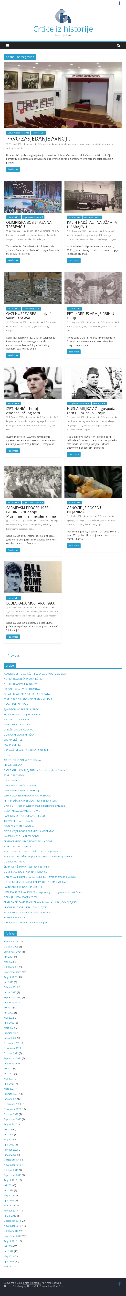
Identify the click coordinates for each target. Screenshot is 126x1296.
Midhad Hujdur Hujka (38, 615)
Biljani (82, 520)
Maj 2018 (9, 1256)
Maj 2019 (9, 1195)
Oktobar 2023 (11, 966)
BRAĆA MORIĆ (12, 780)
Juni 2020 (8, 1134)
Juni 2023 (8, 982)
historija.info (73, 239)
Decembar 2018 (12, 1220)
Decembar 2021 (12, 1043)
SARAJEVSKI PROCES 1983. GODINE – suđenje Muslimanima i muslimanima (31, 512)
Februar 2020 (11, 1149)
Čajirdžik (98, 235)
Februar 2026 (11, 941)
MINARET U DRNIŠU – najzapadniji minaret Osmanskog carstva (38, 856)
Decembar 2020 (12, 1104)
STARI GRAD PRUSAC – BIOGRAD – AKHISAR (28, 699)
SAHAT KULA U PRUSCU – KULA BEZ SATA (27, 694)
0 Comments (42, 144)
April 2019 (9, 1200)
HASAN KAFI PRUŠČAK (16, 704)
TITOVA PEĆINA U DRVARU (18, 821)
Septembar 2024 (12, 951)
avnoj (57, 144)
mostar (52, 615)
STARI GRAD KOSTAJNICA (18, 846)
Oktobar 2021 (11, 1053)
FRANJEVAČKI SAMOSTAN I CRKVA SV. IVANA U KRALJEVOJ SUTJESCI (40, 902)
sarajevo (10, 239)
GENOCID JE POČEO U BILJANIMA (85, 509)
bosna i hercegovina (81, 144)
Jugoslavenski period (33, 217)
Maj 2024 (9, 961)
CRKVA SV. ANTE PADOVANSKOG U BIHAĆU (27, 795)
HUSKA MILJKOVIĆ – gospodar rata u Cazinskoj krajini (92, 410)
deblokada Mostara (48, 611)
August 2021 (10, 1063)
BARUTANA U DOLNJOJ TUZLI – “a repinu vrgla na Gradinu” (35, 770)
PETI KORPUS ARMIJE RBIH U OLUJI (90, 315)
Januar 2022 (10, 1038)
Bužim (22, 425)
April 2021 (9, 1083)
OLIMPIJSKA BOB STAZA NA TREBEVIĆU (29, 224)
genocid (70, 524)
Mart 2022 (9, 1027)
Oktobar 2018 (11, 1230)
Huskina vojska (83, 429)
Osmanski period (92, 217)
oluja (69, 330)
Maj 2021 (9, 1078)
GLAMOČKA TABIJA (14, 861)
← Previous (12, 655)
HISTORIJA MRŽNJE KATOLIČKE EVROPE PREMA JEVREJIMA (35, 881)
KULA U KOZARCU (13, 765)
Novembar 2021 (12, 1048)
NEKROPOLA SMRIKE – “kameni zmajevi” (26, 922)
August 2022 (10, 1002)
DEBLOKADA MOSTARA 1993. (30, 603)
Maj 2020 (9, 1139)
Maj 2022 (9, 1017)
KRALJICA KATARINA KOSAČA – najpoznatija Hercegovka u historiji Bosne (43, 892)
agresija (78, 326)
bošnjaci (95, 421)
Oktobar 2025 (11, 946)
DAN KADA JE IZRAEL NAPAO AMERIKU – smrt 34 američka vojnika (40, 876)
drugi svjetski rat (99, 144)
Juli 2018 (8, 1246)
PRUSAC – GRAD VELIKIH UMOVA (22, 689)
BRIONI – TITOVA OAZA (17, 719)
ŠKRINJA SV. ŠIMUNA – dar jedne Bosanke (26, 866)
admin (30, 144)
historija (41, 235)
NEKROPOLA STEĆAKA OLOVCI (20, 785)
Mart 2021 (9, 1088)
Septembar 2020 (12, 1119)
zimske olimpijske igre (35, 239)
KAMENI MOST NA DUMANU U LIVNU (24, 815)
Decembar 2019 (12, 1159)
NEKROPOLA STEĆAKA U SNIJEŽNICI (23, 678)
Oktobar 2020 (11, 1114)
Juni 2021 (8, 1073)
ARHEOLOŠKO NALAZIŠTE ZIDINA (22, 760)
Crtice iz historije (63, 29)
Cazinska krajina (108, 421)
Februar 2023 (11, 987)
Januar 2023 (10, 992)
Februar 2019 (11, 1210)
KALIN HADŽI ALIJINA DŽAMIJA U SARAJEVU (92, 224)
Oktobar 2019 (11, 1170)
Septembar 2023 (12, 972)
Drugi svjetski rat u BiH (18, 132)
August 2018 (10, 1241)
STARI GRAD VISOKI (14, 775)
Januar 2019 (10, 1215)
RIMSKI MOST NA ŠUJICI (17, 724)
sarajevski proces (27, 529)
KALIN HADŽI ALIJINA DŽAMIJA (93, 239)
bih (62, 144)
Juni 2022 (8, 1012)
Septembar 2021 (12, 1058)
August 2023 (10, 977)
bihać (67, 144)
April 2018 (9, 1261)
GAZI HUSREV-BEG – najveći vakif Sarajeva (29, 315)
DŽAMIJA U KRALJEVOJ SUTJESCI (21, 897)
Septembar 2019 (12, 1175)
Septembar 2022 (12, 997)
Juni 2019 (8, 1190)
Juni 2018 (8, 1251)
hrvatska (112, 326)
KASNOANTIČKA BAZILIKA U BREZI (23, 887)
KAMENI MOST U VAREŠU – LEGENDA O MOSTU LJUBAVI (35, 673)
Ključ (100, 524)
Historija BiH (38, 132)
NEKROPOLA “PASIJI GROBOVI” (20, 683)
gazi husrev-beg (40, 326)
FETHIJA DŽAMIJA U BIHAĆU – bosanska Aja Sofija (31, 800)
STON (7, 755)
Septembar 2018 (12, 1236)
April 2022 (9, 1022)
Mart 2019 (9, 1205)
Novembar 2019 (12, 1164)
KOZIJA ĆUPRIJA (12, 744)
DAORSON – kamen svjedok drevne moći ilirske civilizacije (34, 805)
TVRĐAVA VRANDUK (15, 917)
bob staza (11, 235)
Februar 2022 (11, 1032)
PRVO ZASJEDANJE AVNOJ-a (39, 138)
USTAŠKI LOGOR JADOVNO (18, 729)
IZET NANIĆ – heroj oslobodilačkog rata (23, 410)
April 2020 (9, 1144)
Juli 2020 (8, 1129)
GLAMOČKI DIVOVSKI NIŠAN (19, 734)
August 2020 (10, 1124)
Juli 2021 (8, 1068)
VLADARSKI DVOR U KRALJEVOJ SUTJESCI (26, 907)
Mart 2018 (9, 1266)
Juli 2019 (8, 1185)
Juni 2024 (8, 956)
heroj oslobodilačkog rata (38, 425)
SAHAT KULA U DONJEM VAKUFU (22, 714)
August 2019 (10, 1180)
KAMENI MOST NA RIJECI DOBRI (21, 836)
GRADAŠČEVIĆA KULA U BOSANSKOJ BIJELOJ (28, 749)
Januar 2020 (10, 1154)
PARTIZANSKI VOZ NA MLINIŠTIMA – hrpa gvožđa (31, 851)
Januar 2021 (10, 1098)
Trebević (20, 239)
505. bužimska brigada (24, 421)
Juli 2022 (8, 1007)
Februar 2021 (11, 1093)
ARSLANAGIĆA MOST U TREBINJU (22, 790)
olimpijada (51, 235)
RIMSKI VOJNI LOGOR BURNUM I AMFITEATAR (29, 831)
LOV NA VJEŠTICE (13, 739)
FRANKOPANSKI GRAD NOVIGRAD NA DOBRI (28, 841)
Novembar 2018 (12, 1225)
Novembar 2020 (12, 1109)
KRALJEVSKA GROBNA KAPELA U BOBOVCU (27, 912)
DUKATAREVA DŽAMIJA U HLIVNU (22, 810)
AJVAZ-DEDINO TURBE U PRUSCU (22, 709)
